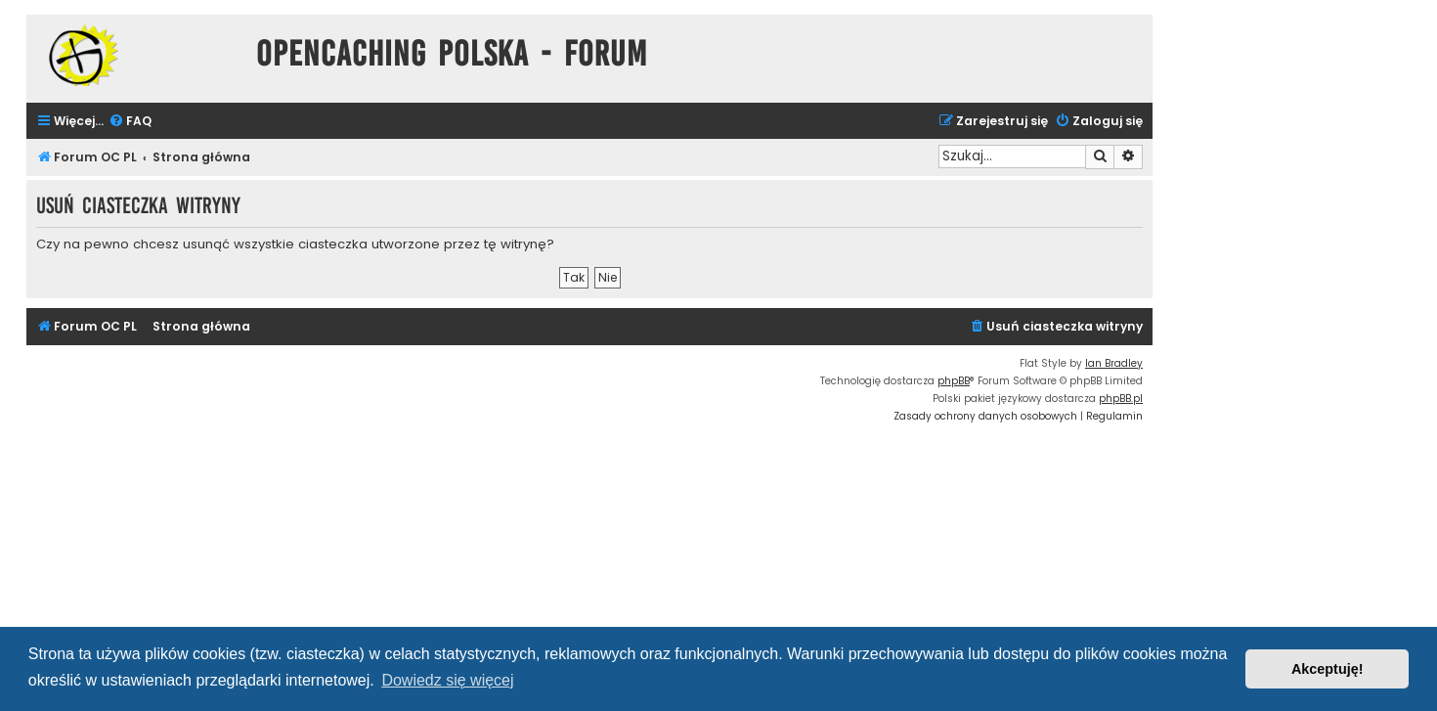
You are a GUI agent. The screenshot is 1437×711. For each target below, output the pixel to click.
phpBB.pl (1121, 398)
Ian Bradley (1114, 363)
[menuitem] (130, 122)
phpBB (953, 381)
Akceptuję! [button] (1327, 669)
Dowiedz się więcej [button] (447, 680)
